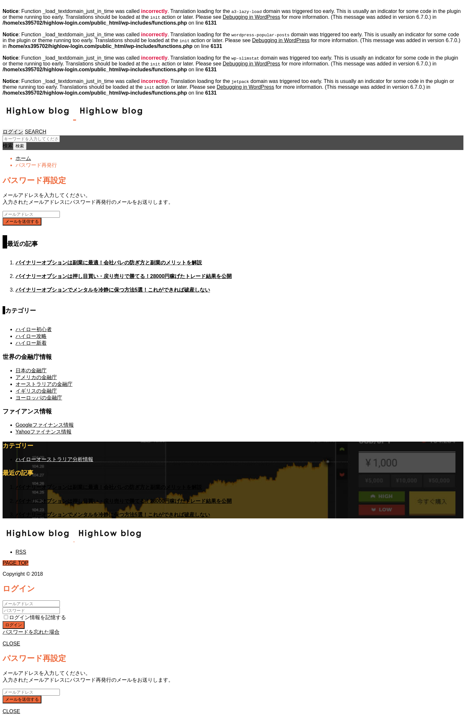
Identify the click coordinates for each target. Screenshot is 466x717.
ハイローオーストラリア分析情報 (54, 459)
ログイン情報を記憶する (35, 617)
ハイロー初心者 (34, 329)
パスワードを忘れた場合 (31, 632)
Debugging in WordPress (251, 17)
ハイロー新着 (31, 343)
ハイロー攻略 (31, 336)
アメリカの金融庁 (36, 377)
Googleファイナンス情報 (45, 425)
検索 (8, 145)
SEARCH (35, 131)
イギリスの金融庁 (36, 391)
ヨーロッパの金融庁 (39, 397)
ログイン (13, 131)
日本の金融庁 (31, 370)
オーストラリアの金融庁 (44, 384)
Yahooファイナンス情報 (44, 431)
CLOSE (11, 643)
